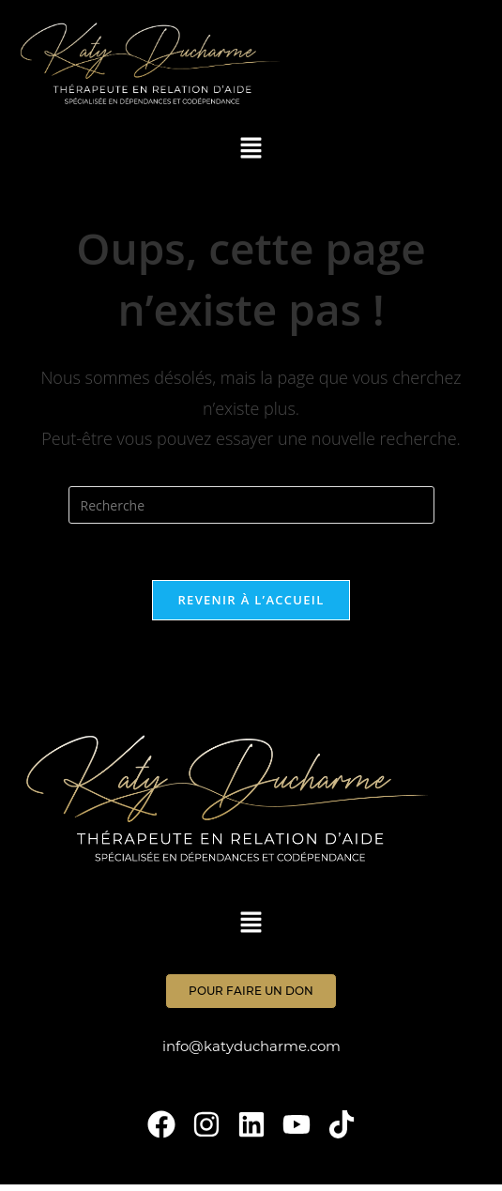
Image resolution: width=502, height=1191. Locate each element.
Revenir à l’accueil (250, 599)
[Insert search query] (251, 505)
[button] (251, 148)
